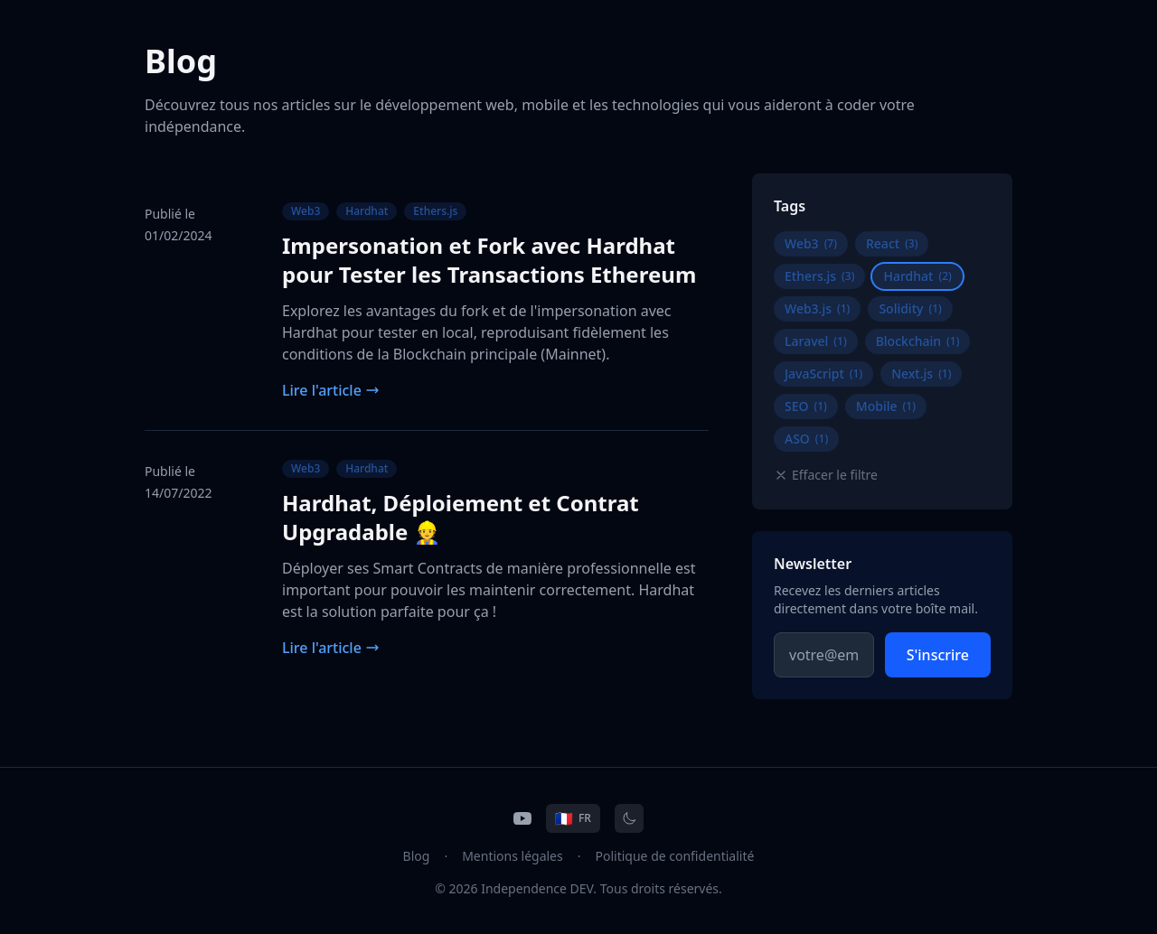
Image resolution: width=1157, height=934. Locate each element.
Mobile (886, 406)
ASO (806, 438)
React (892, 243)
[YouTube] (522, 818)
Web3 (305, 211)
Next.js (921, 373)
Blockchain (918, 341)
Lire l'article (331, 390)
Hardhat (366, 211)
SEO (806, 406)
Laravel (816, 341)
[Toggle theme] (629, 818)
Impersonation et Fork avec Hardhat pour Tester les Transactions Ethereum (489, 259)
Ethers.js (435, 211)
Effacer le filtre (826, 474)
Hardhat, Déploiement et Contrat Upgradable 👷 (460, 517)
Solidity (910, 308)
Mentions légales (512, 855)
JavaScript (823, 373)
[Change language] (573, 818)
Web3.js (817, 308)
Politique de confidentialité (675, 855)
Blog (416, 855)
